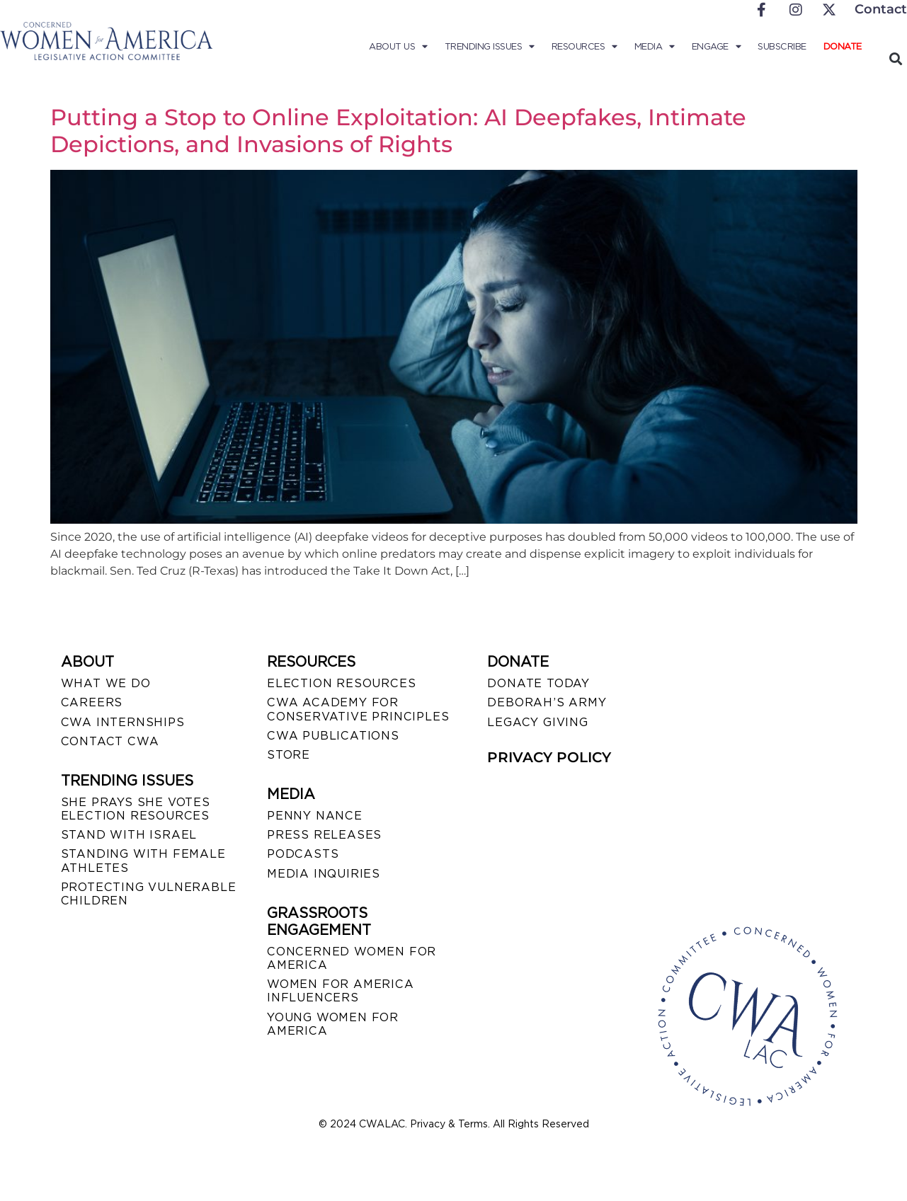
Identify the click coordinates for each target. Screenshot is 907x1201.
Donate (842, 46)
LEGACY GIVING (537, 722)
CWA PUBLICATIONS (333, 735)
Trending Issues (490, 47)
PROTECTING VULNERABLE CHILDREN (148, 893)
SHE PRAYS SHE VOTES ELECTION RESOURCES (135, 808)
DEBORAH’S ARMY (546, 702)
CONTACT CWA (110, 741)
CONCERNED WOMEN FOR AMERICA (351, 958)
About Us (398, 47)
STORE (288, 755)
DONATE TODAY (538, 683)
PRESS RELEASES (324, 834)
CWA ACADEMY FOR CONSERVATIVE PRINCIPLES (358, 709)
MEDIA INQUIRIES (323, 873)
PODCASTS (302, 854)
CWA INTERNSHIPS (123, 722)
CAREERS (92, 702)
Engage (716, 47)
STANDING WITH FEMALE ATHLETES (143, 860)
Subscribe (782, 46)
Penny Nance (315, 815)
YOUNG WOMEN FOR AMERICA (333, 1024)
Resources (584, 47)
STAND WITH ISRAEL (129, 834)
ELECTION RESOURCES (341, 683)
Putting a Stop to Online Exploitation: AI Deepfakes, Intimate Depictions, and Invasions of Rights (398, 130)
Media (654, 47)
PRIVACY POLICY (549, 757)
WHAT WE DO (106, 683)
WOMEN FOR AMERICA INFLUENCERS (340, 990)
